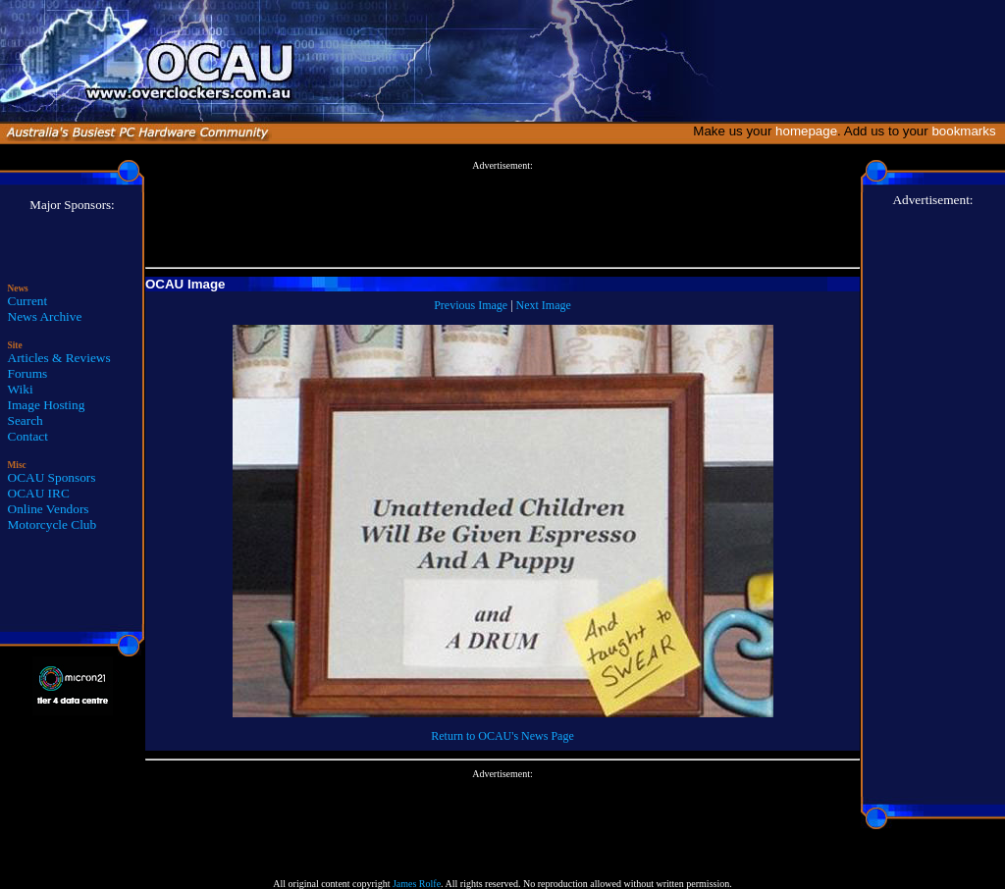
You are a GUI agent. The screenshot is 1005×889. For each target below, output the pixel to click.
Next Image (543, 305)
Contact (28, 436)
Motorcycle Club (52, 524)
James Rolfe (417, 883)
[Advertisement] (502, 215)
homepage (806, 131)
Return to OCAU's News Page (502, 736)
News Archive (45, 316)
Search (25, 420)
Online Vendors (48, 508)
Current (28, 300)
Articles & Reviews (59, 357)
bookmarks (967, 131)
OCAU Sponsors (52, 477)
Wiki (20, 389)
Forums (28, 373)
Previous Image (470, 305)
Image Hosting (46, 404)
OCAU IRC (39, 493)
